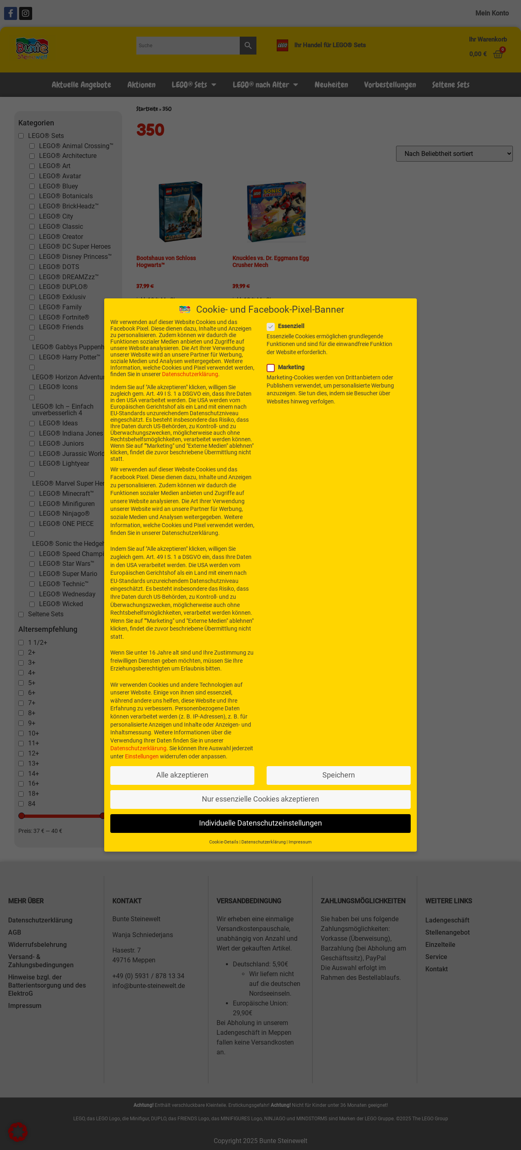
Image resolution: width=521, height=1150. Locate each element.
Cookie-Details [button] (224, 840)
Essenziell (288, 324)
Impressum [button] (300, 840)
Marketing (288, 365)
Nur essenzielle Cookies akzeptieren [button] (260, 797)
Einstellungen (142, 754)
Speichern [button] (338, 773)
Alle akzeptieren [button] (182, 773)
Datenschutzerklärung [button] (263, 840)
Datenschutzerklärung (190, 372)
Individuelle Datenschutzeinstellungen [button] (260, 821)
